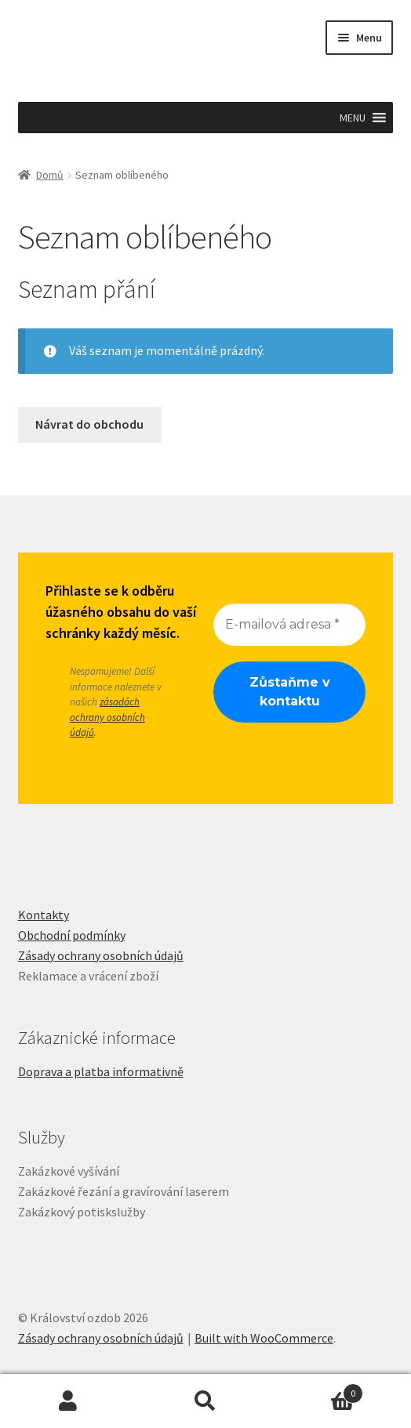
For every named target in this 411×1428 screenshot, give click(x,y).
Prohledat (206, 1401)
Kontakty (43, 914)
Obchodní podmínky (71, 935)
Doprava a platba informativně (101, 1071)
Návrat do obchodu (89, 424)
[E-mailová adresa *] (289, 624)
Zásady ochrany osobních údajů (101, 955)
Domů (50, 175)
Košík (318, 1390)
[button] (353, 117)
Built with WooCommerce (264, 1338)
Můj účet (68, 1401)
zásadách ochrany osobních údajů (107, 717)
